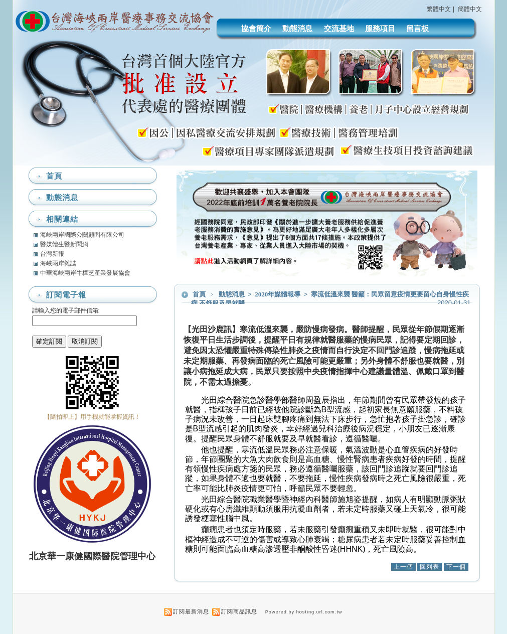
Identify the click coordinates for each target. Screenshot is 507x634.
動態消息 (297, 28)
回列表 (429, 566)
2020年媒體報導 (278, 294)
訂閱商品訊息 (239, 611)
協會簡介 (256, 28)
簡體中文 (470, 9)
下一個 (456, 566)
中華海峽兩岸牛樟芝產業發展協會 (85, 272)
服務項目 (380, 28)
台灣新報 (52, 253)
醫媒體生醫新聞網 (64, 244)
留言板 (417, 28)
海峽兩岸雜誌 (58, 263)
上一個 (403, 566)
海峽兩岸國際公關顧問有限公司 (82, 234)
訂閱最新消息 (191, 611)
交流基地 (339, 28)
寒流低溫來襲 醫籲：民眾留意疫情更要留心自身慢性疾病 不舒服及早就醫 (330, 298)
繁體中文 (439, 9)
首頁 (199, 294)
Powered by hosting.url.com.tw (304, 611)
